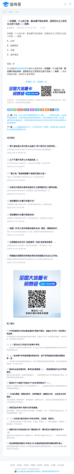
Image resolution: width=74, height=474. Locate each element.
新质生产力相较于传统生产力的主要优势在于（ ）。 (30, 383)
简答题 (46, 465)
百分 (9, 110)
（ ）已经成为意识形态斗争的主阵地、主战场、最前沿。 (32, 419)
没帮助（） (42, 82)
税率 (14, 110)
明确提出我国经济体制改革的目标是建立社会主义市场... (34, 256)
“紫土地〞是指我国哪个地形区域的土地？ (28, 173)
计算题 (53, 465)
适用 (32, 110)
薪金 (56, 110)
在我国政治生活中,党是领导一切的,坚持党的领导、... (33, 242)
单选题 (10, 12)
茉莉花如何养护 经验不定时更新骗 (23, 408)
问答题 (12, 465)
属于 (52, 110)
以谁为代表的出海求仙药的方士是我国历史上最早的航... (34, 187)
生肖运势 (60, 465)
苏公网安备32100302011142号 (29, 471)
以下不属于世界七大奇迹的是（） (24, 160)
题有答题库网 (21, 68)
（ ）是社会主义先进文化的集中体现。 (25, 344)
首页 (4, 12)
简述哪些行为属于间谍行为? (22, 201)
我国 (37, 110)
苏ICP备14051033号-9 (50, 471)
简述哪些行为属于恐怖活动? (22, 215)
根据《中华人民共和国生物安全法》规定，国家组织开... (34, 228)
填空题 (39, 465)
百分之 (26, 110)
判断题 (32, 465)
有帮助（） (31, 82)
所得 (42, 110)
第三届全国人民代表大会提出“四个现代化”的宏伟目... (33, 146)
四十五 (20, 110)
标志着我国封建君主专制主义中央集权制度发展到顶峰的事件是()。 (36, 443)
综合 (47, 110)
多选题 (26, 465)
